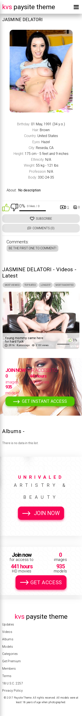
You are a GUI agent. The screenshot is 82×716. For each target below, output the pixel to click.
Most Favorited (64, 285)
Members (9, 668)
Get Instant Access (44, 401)
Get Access (46, 582)
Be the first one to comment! (32, 248)
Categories (10, 654)
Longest (46, 285)
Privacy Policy (12, 690)
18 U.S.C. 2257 (12, 683)
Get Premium (11, 661)
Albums (7, 639)
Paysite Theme (28, 7)
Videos (7, 632)
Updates (8, 624)
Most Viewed (12, 285)
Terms (7, 676)
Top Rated (30, 285)
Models (7, 646)
